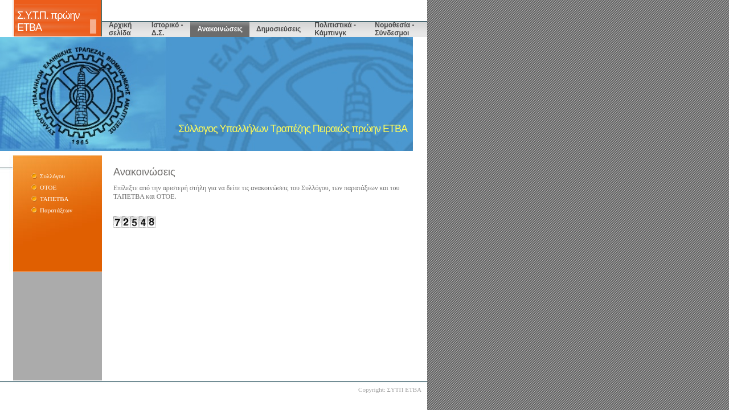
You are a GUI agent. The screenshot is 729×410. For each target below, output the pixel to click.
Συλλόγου (52, 176)
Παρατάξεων (56, 210)
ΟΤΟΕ (48, 187)
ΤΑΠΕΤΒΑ (54, 198)
